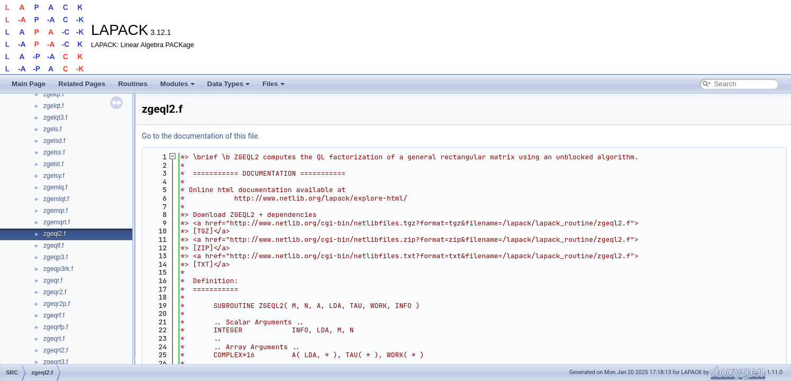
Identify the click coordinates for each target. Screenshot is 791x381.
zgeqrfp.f (55, 327)
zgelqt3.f (55, 117)
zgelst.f (53, 164)
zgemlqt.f (56, 199)
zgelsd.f (54, 140)
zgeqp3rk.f (58, 269)
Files (273, 84)
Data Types (228, 84)
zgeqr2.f (54, 292)
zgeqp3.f (55, 257)
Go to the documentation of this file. (201, 136)
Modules (177, 84)
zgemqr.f (55, 210)
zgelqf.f (53, 94)
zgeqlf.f (53, 245)
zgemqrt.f (56, 222)
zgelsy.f (54, 175)
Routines (133, 84)
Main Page (29, 84)
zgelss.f (54, 152)
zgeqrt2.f (55, 350)
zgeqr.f (52, 280)
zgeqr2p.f (56, 303)
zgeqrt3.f (55, 362)
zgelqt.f (53, 106)
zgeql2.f (54, 234)
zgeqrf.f (54, 315)
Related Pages (81, 84)
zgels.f (52, 129)
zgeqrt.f (54, 338)
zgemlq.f (55, 187)
